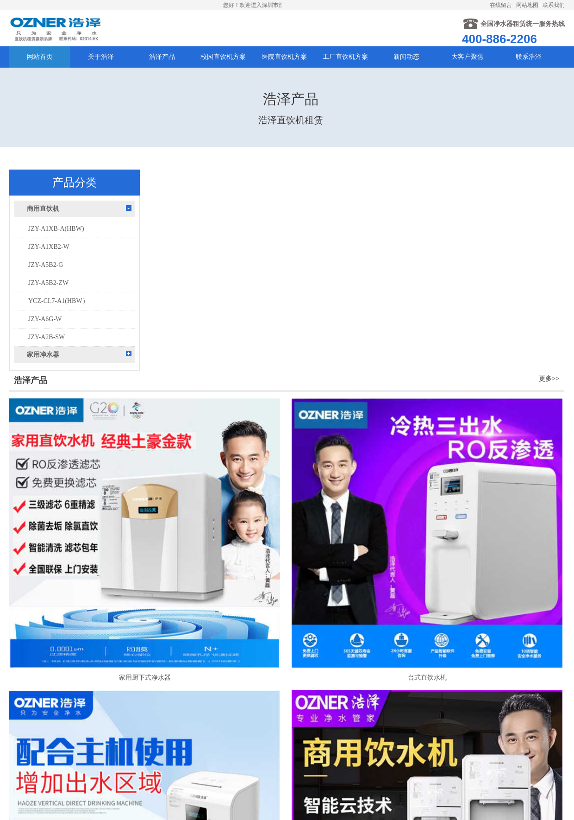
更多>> (550, 193)
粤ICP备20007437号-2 (323, 758)
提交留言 (211, 779)
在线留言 (501, 5)
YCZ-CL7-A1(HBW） (58, 317)
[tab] (74, 225)
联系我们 (554, 5)
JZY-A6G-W (45, 335)
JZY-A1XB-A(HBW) (56, 244)
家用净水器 (43, 370)
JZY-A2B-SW (46, 353)
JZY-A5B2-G (45, 281)
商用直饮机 (43, 224)
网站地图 (527, 5)
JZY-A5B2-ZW (48, 299)
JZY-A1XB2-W (48, 262)
